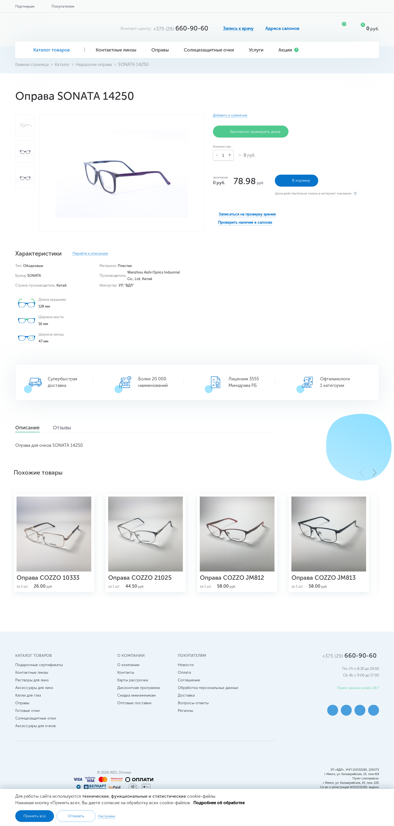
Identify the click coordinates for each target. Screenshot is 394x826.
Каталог (64, 64)
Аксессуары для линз (34, 694)
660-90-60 (180, 28)
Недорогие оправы (97, 64)
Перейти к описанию (90, 254)
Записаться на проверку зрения (247, 212)
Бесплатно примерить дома (250, 131)
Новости (186, 671)
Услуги (258, 50)
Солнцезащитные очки (211, 50)
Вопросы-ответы (193, 709)
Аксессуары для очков (35, 732)
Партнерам (24, 6)
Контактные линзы (118, 50)
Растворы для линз (32, 686)
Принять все (34, 815)
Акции (288, 50)
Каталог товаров (50, 50)
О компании (128, 671)
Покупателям (63, 6)
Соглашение (189, 686)
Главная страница (32, 64)
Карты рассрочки (132, 686)
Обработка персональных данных (208, 694)
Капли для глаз (28, 702)
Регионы (185, 717)
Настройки (106, 816)
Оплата (184, 679)
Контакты (125, 679)
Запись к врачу (238, 28)
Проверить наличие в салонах (245, 220)
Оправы (162, 50)
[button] (374, 472)
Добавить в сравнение (230, 115)
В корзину (296, 179)
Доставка (186, 702)
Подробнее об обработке (220, 802)
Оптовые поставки (134, 709)
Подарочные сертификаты (39, 671)
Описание (31, 428)
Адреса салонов (282, 28)
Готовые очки (27, 717)
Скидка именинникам (136, 702)
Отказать (76, 815)
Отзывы (72, 428)
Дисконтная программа (138, 694)
